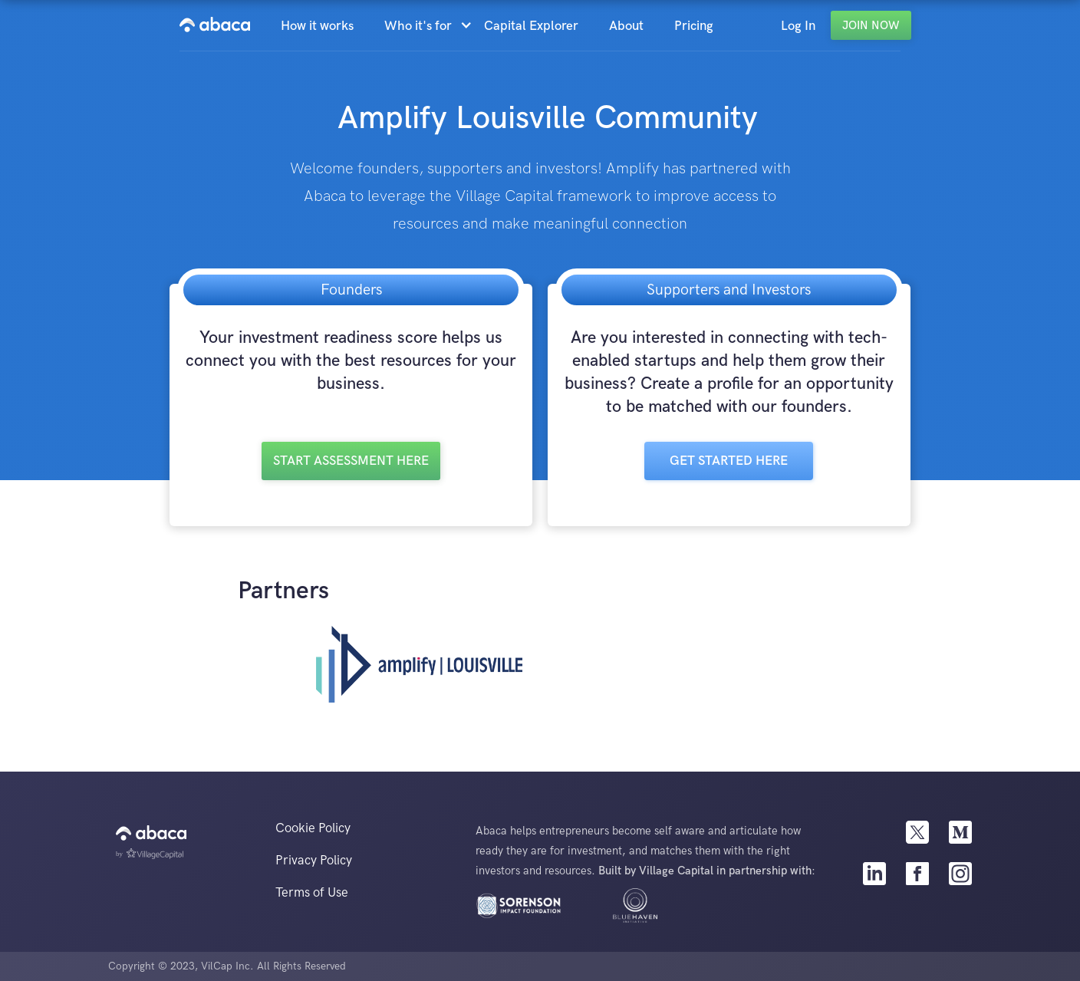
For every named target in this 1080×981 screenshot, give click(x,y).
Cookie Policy (313, 828)
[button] (426, 26)
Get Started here (729, 461)
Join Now (871, 25)
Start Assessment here (351, 461)
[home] (214, 25)
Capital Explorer (531, 26)
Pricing (693, 26)
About (626, 26)
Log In (798, 26)
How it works (317, 26)
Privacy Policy (313, 860)
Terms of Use (311, 892)
